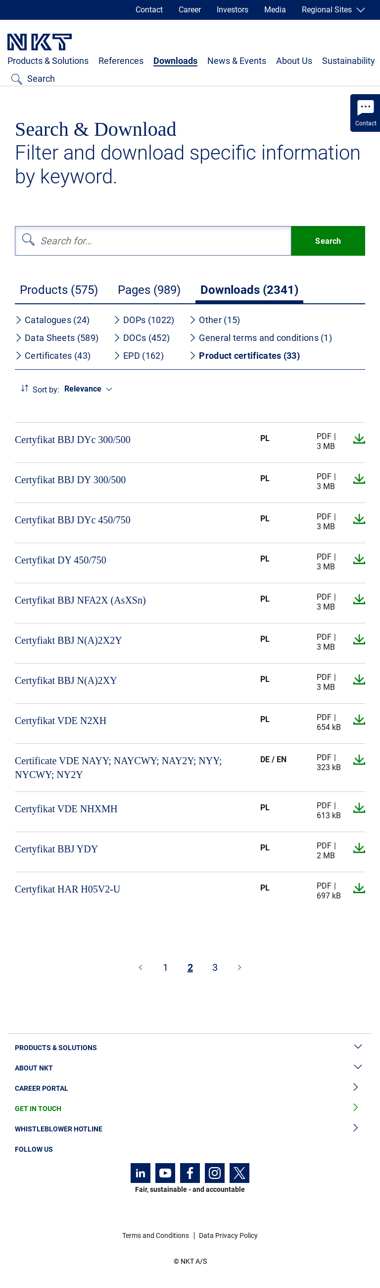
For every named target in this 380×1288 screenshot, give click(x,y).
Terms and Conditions (155, 1235)
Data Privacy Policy (228, 1235)
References (120, 61)
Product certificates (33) (244, 355)
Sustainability (348, 61)
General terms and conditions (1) (260, 338)
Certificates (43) (53, 355)
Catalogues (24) (52, 320)
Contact (149, 9)
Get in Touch (190, 1109)
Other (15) (214, 320)
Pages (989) (149, 290)
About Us (294, 61)
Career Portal (190, 1088)
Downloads (175, 61)
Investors (232, 9)
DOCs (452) (141, 338)
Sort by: (46, 389)
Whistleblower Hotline (190, 1129)
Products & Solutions (48, 61)
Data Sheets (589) (56, 338)
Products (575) (59, 290)
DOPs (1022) (143, 320)
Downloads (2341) (249, 290)
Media (275, 9)
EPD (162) (138, 355)
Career (190, 9)
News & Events (236, 61)
